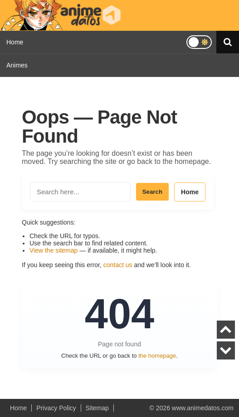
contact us (117, 264)
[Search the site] (80, 191)
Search (152, 191)
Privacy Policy (56, 408)
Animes (17, 65)
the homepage (157, 355)
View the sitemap (53, 250)
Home (14, 42)
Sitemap (97, 408)
